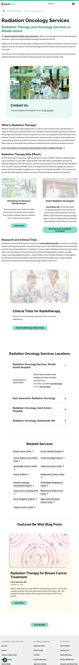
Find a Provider (38, 650)
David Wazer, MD (53, 207)
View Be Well (39, 625)
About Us (4, 646)
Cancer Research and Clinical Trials (25, 459)
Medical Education (66, 655)
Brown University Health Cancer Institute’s (21, 36)
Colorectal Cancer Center (52, 466)
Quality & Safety (7, 659)
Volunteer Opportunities (9, 655)
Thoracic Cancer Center (24, 507)
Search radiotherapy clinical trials (30, 328)
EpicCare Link (64, 650)
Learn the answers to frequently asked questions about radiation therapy (33, 148)
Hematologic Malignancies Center (52, 484)
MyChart (51, 4)
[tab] (39, 366)
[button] (65, 366)
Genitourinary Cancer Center (53, 475)
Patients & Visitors (39, 646)
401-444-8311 (48, 111)
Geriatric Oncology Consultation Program (23, 484)
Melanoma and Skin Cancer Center (52, 492)
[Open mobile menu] (73, 4)
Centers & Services (15, 11)
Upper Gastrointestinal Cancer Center (50, 500)
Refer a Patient (65, 646)
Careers (4, 650)
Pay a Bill (36, 655)
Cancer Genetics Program (52, 451)
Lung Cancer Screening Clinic (25, 492)
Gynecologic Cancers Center (25, 467)
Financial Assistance (40, 659)
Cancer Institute (21, 474)
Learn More (19, 603)
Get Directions (56, 384)
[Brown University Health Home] (4, 11)
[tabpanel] (39, 382)
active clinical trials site (49, 243)
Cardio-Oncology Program (53, 458)
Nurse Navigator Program (25, 499)
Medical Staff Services (67, 659)
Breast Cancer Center (23, 451)
